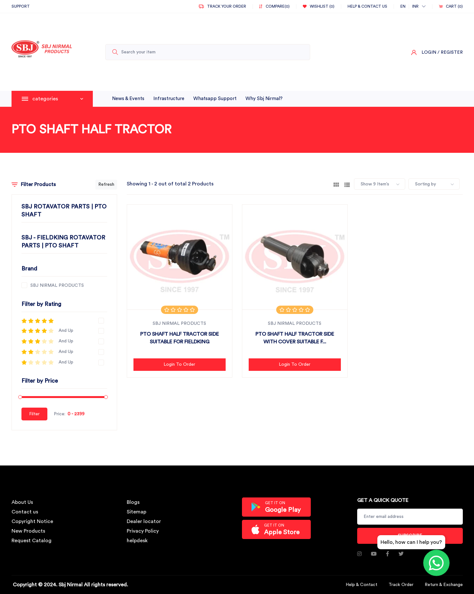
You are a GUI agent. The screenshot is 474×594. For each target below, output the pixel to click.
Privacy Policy (143, 531)
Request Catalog (32, 540)
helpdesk (137, 540)
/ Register (450, 52)
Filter (34, 414)
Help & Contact (361, 584)
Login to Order (179, 364)
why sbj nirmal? (264, 98)
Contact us (25, 511)
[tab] (336, 184)
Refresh (106, 184)
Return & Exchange (444, 584)
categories (57, 98)
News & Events (128, 98)
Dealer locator (144, 521)
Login (429, 52)
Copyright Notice (32, 521)
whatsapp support (215, 98)
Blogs (133, 502)
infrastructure (168, 98)
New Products (28, 531)
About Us (22, 502)
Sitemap (136, 511)
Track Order (401, 584)
